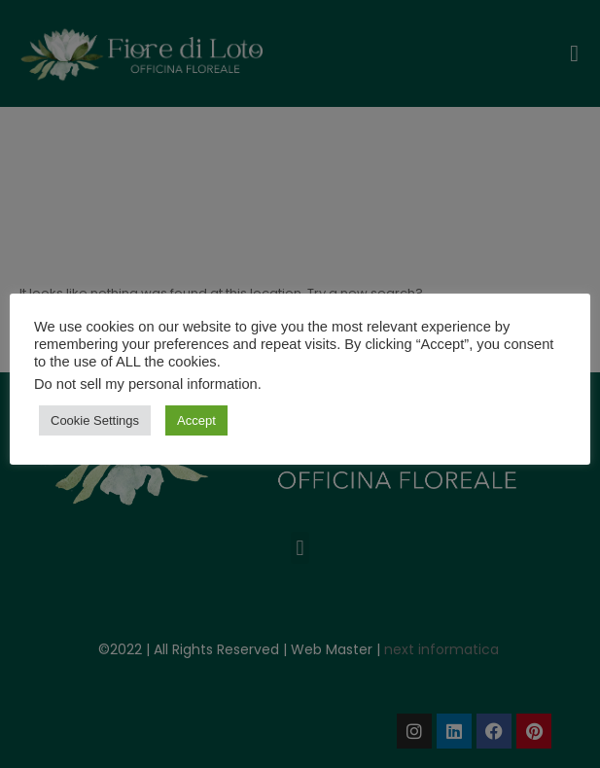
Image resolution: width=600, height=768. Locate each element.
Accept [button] (196, 420)
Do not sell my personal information (146, 384)
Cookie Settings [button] (95, 420)
